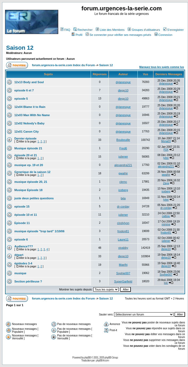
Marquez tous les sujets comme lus (161, 67)
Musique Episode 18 (28, 190)
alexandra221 (123, 165)
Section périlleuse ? (28, 281)
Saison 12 (20, 47)
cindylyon (123, 223)
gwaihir (123, 173)
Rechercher (83, 29)
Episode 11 (22, 223)
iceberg (123, 190)
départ (18, 254)
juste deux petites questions (34, 198)
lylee (166, 158)
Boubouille (123, 139)
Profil (77, 34)
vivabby (123, 247)
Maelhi (123, 264)
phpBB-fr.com (102, 360)
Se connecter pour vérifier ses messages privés (118, 34)
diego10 (123, 90)
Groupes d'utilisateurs (144, 29)
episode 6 (21, 239)
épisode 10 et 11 (25, 214)
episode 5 (21, 98)
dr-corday (123, 206)
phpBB (87, 357)
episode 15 (22, 206)
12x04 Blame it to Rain (29, 106)
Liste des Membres (110, 29)
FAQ (65, 29)
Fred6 (123, 148)
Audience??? (23, 246)
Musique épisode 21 (28, 148)
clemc (123, 181)
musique (20, 273)
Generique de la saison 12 (32, 172)
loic (166, 282)
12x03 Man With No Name (32, 115)
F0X (166, 149)
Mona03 (166, 141)
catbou (166, 216)
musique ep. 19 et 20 (28, 165)
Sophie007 (123, 273)
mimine (166, 224)
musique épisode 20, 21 (30, 181)
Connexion (163, 34)
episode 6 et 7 (24, 90)
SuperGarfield (123, 281)
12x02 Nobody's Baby (29, 123)
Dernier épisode (25, 138)
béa (123, 198)
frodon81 (123, 231)
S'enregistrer (173, 29)
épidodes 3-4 (23, 263)
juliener (123, 156)
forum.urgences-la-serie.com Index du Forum (63, 65)
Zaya (166, 183)
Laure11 (123, 239)
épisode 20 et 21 (25, 155)
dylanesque (123, 82)
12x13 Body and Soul (29, 82)
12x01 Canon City (26, 131)
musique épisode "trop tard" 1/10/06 (39, 231)
